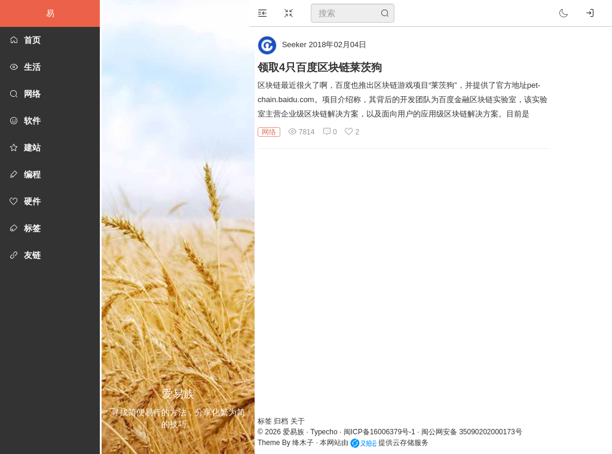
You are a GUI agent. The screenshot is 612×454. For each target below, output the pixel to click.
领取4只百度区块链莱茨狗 (326, 67)
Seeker (300, 44)
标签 (272, 421)
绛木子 (309, 442)
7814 (307, 132)
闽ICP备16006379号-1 (385, 432)
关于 (303, 421)
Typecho (329, 432)
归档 (288, 421)
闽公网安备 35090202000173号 (477, 432)
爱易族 (299, 432)
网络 (275, 132)
